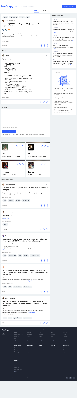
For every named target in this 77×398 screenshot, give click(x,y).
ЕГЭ (3, 154)
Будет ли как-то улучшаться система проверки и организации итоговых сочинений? (63, 55)
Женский (41, 330)
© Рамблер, (4, 377)
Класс (40, 345)
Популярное (17, 363)
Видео (16, 360)
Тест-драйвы (17, 349)
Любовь (41, 336)
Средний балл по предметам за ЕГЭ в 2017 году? (63, 94)
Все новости (17, 330)
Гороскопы (66, 345)
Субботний (29, 345)
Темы (40, 349)
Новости (16, 347)
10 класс (31, 154)
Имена (64, 349)
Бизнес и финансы (31, 330)
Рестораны (53, 338)
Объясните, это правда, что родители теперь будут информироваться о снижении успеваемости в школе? (63, 39)
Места (28, 354)
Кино (52, 332)
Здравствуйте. (7, 215)
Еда (39, 338)
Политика (16, 336)
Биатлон (65, 338)
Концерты (53, 334)
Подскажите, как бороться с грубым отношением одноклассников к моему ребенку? (63, 23)
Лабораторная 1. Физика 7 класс (62, 98)
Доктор (53, 345)
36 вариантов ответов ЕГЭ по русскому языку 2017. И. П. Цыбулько (63, 89)
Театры (52, 336)
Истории (28, 347)
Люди (27, 349)
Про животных (18, 369)
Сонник (65, 347)
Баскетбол (65, 336)
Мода (40, 332)
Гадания (65, 352)
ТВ (15, 365)
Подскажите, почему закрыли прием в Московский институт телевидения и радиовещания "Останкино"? (63, 63)
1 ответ (5, 45)
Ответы (40, 347)
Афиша (53, 330)
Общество (17, 338)
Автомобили (17, 345)
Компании (29, 334)
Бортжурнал (17, 352)
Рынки (28, 336)
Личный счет (29, 338)
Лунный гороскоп (67, 354)
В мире (16, 332)
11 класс (5, 172)
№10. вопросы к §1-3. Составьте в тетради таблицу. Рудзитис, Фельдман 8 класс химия (63, 103)
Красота (41, 334)
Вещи (27, 352)
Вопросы (53, 347)
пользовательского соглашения (36, 134)
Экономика (29, 332)
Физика (31, 172)
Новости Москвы (18, 334)
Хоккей (65, 334)
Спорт (64, 330)
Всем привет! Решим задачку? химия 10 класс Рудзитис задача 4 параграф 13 (25, 189)
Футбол (65, 332)
